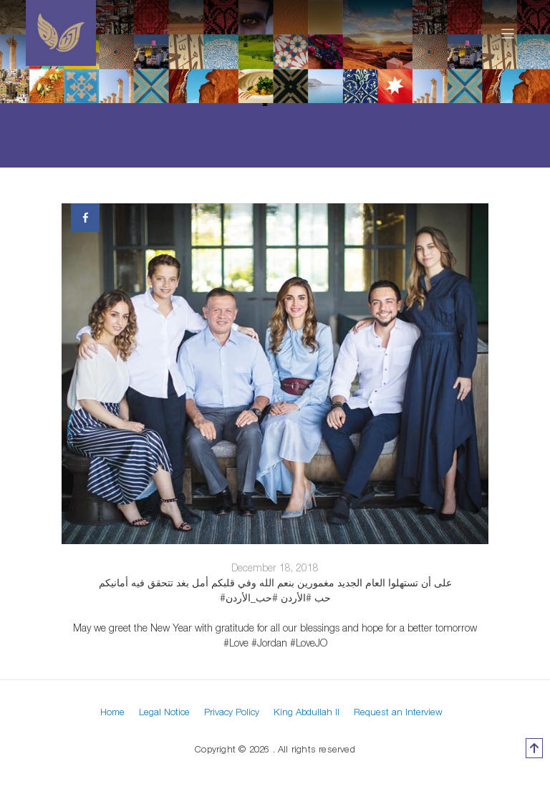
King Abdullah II (306, 711)
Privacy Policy (231, 711)
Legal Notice (164, 711)
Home (112, 711)
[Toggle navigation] (508, 32)
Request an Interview (398, 711)
